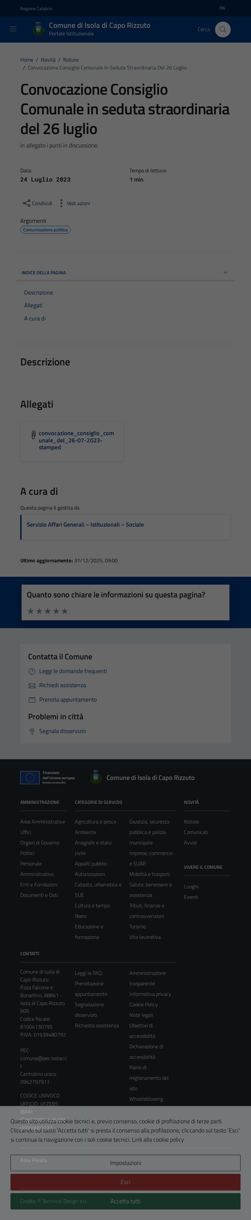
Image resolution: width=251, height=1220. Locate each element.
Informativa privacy (150, 994)
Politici (27, 853)
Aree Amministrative (42, 821)
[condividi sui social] (37, 203)
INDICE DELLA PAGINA (125, 273)
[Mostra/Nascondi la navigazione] (13, 29)
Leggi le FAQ (88, 973)
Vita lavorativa (145, 937)
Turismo (137, 926)
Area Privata (33, 1160)
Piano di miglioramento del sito (149, 1077)
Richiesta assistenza (97, 1025)
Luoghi (191, 886)
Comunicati (196, 832)
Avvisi (190, 842)
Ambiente (85, 832)
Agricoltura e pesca (95, 821)
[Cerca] (223, 29)
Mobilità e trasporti (149, 874)
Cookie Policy (143, 1004)
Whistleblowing (146, 1099)
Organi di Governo (39, 842)
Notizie (191, 821)
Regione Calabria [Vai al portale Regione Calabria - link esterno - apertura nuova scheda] (36, 8)
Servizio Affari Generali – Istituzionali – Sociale (85, 524)
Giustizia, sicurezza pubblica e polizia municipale (149, 832)
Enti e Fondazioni (39, 884)
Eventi (191, 897)
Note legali (141, 1015)
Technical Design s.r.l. (64, 1201)
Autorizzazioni (90, 874)
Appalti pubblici (91, 863)
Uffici (25, 832)
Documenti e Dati (39, 895)
